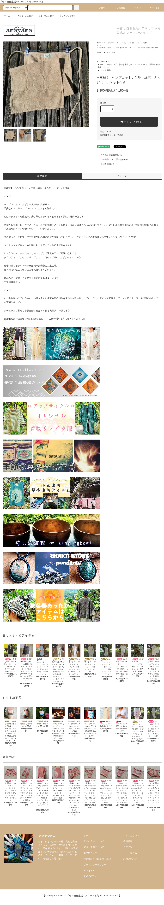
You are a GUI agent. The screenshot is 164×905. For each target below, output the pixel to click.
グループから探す (44, 16)
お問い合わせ (130, 859)
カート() (152, 8)
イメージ (122, 176)
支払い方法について (94, 841)
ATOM (93, 876)
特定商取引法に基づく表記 (111, 135)
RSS (86, 876)
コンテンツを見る (65, 16)
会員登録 (119, 8)
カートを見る (130, 853)
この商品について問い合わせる (112, 159)
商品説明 (42, 176)
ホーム (7, 16)
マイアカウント (131, 835)
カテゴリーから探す (22, 16)
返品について (106, 131)
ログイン (134, 8)
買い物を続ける (105, 164)
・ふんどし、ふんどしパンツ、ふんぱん (133, 43)
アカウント (102, 8)
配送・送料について (94, 847)
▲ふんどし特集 (109, 52)
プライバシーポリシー (95, 864)
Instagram (89, 870)
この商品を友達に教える (109, 155)
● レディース (110, 43)
